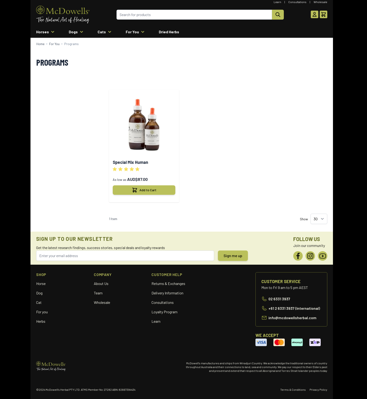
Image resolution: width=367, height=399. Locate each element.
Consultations (297, 2)
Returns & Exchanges (168, 283)
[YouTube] (322, 256)
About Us (101, 283)
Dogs (76, 32)
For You (136, 32)
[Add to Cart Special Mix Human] (144, 190)
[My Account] (314, 14)
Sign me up (233, 255)
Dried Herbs (169, 32)
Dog (39, 293)
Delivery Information (167, 293)
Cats (105, 32)
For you (42, 312)
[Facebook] (298, 256)
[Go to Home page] (63, 14)
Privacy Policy (318, 389)
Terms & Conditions (293, 389)
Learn (277, 2)
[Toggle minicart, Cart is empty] (323, 14)
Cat (39, 302)
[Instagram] (310, 256)
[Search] (278, 15)
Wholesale (320, 2)
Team (98, 293)
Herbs (40, 321)
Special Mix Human (130, 162)
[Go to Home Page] (40, 44)
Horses (46, 32)
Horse (41, 283)
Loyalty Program (164, 312)
